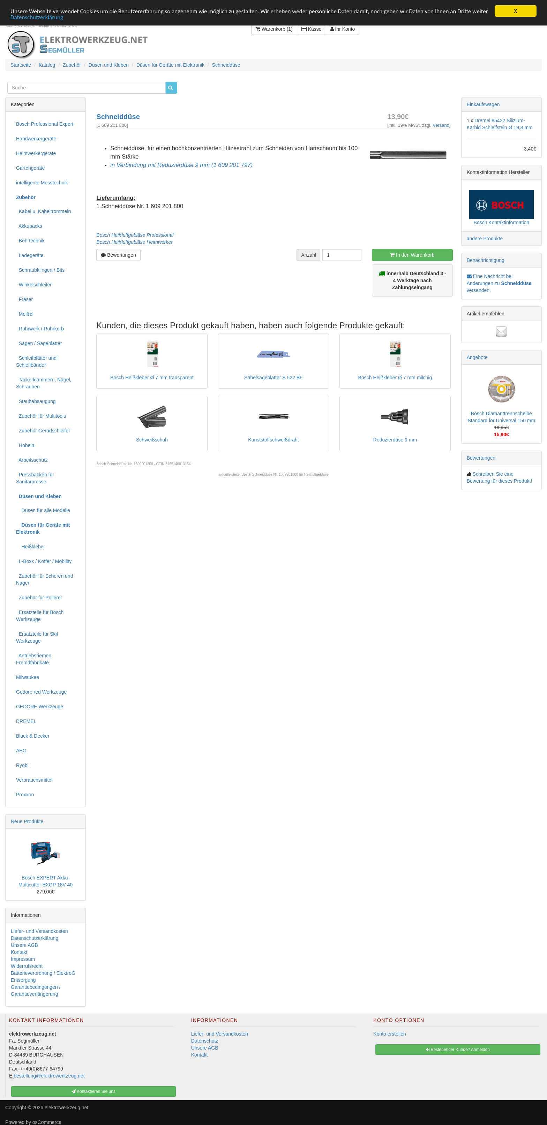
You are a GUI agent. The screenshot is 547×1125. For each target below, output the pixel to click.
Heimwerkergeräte (36, 153)
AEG (21, 750)
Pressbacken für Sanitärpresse (35, 478)
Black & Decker (33, 735)
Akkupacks (29, 225)
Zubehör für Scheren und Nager (44, 579)
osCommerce (46, 1122)
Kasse (311, 29)
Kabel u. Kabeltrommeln (43, 211)
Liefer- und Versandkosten (39, 931)
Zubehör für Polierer (39, 597)
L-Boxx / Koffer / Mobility (44, 561)
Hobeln (25, 445)
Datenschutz (204, 1041)
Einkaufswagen (483, 104)
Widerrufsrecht (27, 966)
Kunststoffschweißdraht (273, 440)
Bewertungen (118, 254)
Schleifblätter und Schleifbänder (36, 361)
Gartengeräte (30, 167)
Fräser (24, 299)
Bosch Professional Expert (44, 123)
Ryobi (22, 765)
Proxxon (25, 794)
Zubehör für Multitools (41, 415)
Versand (441, 124)
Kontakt (19, 952)
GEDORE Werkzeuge (39, 706)
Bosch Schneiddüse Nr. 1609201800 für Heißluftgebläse (284, 474)
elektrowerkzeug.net (66, 1107)
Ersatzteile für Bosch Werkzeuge (39, 615)
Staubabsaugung (36, 401)
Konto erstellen (389, 1034)
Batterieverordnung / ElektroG (43, 973)
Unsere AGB (24, 945)
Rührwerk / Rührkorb (40, 328)
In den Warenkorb (412, 254)
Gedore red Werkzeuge (41, 691)
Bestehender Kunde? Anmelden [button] (458, 1049)
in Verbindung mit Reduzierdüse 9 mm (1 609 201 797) (181, 164)
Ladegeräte (30, 255)
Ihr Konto (342, 29)
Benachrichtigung (485, 260)
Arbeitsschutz (32, 459)
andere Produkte (485, 238)
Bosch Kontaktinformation (502, 222)
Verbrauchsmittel (34, 779)
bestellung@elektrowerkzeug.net (49, 1076)
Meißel (24, 313)
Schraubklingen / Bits (40, 269)
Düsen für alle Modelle (43, 510)
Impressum (23, 959)
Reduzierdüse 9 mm (395, 440)
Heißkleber (30, 546)
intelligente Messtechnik (42, 182)
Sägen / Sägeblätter (39, 343)
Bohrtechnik (30, 240)
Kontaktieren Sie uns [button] (93, 1091)
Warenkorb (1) (274, 29)
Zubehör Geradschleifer (43, 430)
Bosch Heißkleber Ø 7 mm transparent (152, 377)
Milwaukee (27, 677)
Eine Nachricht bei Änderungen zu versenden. (499, 283)
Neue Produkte (27, 821)
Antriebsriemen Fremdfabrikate (33, 658)
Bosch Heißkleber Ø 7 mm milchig (395, 377)
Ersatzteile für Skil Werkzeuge (37, 637)
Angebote (477, 357)
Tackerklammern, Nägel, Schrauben (43, 383)
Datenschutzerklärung (36, 17)
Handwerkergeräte (36, 138)
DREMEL (26, 721)
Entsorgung (23, 979)
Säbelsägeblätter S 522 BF (273, 377)
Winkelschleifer (34, 284)
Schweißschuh (152, 440)
